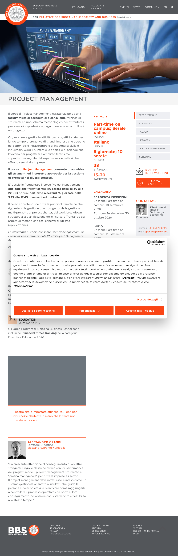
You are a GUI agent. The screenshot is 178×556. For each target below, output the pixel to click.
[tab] (153, 171)
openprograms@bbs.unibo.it (160, 231)
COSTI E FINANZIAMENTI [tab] (152, 148)
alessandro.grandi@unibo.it (46, 447)
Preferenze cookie (60, 534)
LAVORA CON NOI (100, 525)
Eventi (124, 7)
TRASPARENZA (57, 528)
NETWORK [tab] (144, 140)
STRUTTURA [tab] (145, 123)
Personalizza (89, 310)
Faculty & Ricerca (97, 7)
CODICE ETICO (99, 531)
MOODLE (137, 525)
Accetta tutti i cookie (140, 310)
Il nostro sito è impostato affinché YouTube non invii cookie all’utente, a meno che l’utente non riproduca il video (45, 416)
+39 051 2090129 (157, 228)
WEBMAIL (138, 528)
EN (165, 7)
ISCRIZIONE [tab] (145, 157)
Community (151, 7)
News (136, 7)
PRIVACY (54, 531)
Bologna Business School (45, 7)
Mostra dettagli (147, 299)
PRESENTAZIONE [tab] (148, 115)
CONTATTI (55, 525)
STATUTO (96, 528)
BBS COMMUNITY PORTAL (146, 531)
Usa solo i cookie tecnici (38, 310)
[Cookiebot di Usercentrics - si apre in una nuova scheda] (149, 242)
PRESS (136, 534)
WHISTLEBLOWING (101, 534)
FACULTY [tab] (144, 131)
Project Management (38, 169)
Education (79, 7)
